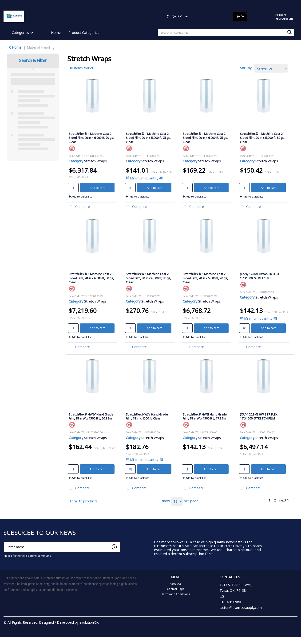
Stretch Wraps (95, 161)
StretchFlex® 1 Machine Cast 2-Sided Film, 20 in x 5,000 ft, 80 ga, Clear (262, 138)
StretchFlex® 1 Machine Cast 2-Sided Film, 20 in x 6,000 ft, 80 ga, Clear (91, 278)
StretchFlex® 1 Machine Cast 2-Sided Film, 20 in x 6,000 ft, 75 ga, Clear (205, 138)
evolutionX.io (89, 622)
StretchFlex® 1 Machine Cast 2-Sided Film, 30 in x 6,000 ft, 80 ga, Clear (148, 278)
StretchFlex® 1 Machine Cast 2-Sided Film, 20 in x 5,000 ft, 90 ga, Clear (205, 278)
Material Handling (41, 47)
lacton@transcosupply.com (241, 607)
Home (56, 32)
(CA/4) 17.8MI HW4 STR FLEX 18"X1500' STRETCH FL (259, 276)
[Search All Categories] (226, 32)
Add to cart (97, 188)
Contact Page (142, 4)
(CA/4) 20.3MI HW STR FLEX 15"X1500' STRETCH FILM (258, 416)
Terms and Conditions (169, 4)
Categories (20, 32)
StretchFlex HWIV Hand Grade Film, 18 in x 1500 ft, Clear (147, 416)
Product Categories (83, 32)
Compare (78, 207)
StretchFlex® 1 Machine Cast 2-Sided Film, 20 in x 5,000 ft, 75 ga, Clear (148, 138)
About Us (124, 4)
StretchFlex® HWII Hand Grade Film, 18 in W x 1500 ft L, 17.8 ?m (205, 416)
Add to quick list (80, 196)
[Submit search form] (289, 31)
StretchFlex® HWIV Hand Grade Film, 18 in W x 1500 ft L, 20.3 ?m (91, 416)
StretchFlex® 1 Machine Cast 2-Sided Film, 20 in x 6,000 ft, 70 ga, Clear (91, 138)
